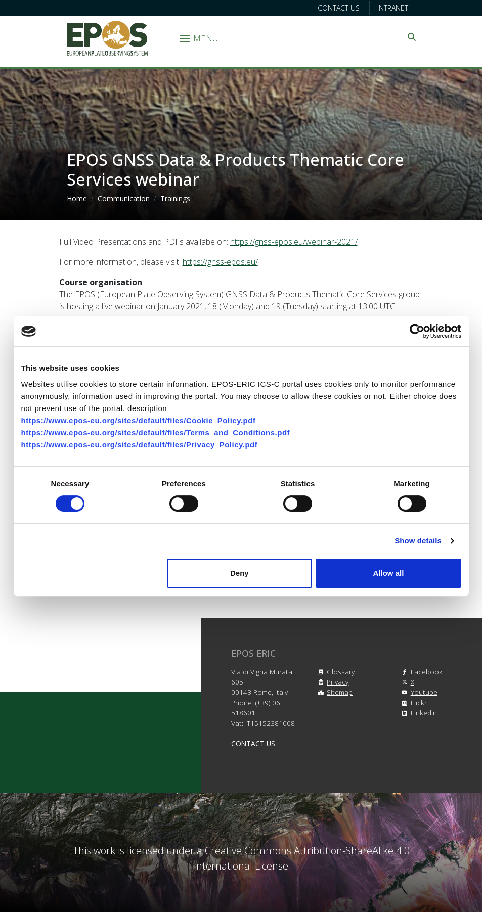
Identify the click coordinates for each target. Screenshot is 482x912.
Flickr (413, 702)
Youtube (418, 692)
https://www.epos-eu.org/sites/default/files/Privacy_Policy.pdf (139, 444)
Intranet (392, 8)
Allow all (388, 573)
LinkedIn (418, 712)
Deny (239, 573)
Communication (124, 198)
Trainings (175, 198)
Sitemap (334, 692)
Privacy (331, 682)
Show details (418, 540)
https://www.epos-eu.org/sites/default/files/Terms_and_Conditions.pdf (155, 432)
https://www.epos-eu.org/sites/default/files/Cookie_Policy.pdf (138, 420)
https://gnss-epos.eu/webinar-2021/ (294, 241)
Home (77, 198)
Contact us (339, 8)
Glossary (335, 671)
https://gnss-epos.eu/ (220, 261)
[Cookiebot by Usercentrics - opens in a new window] (417, 331)
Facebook (421, 671)
